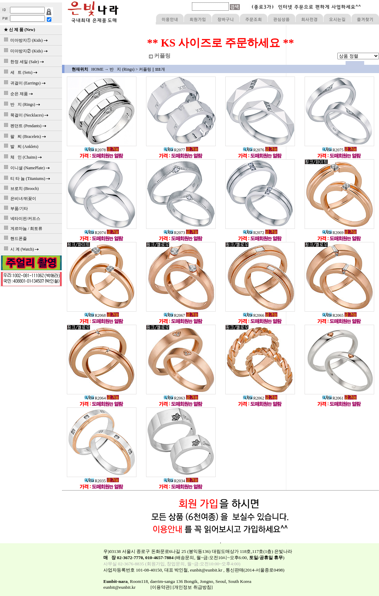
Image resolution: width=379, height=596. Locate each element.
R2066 (253, 315)
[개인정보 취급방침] (193, 587)
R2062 (253, 398)
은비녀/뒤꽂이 (19, 198)
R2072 (253, 232)
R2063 (174, 398)
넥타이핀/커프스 (21, 218)
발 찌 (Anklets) (20, 146)
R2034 (174, 480)
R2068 (95, 315)
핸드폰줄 (14, 238)
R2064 (95, 398)
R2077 (174, 150)
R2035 (95, 480)
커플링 (145, 69)
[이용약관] (161, 587)
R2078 (95, 150)
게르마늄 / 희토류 (22, 228)
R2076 (253, 150)
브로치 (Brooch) (20, 188)
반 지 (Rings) (122, 69)
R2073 (174, 232)
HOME (97, 69)
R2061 (333, 398)
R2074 (95, 232)
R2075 (333, 150)
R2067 (174, 315)
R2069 (333, 232)
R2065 (333, 315)
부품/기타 (15, 208)
